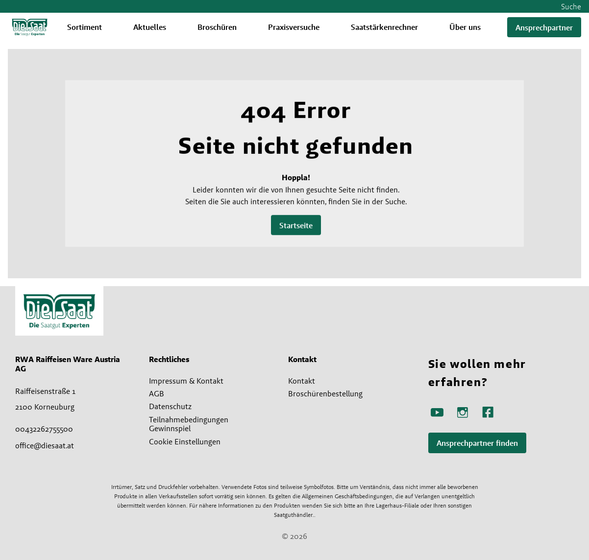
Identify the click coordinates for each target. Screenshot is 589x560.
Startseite (296, 225)
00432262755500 (44, 428)
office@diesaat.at (44, 445)
